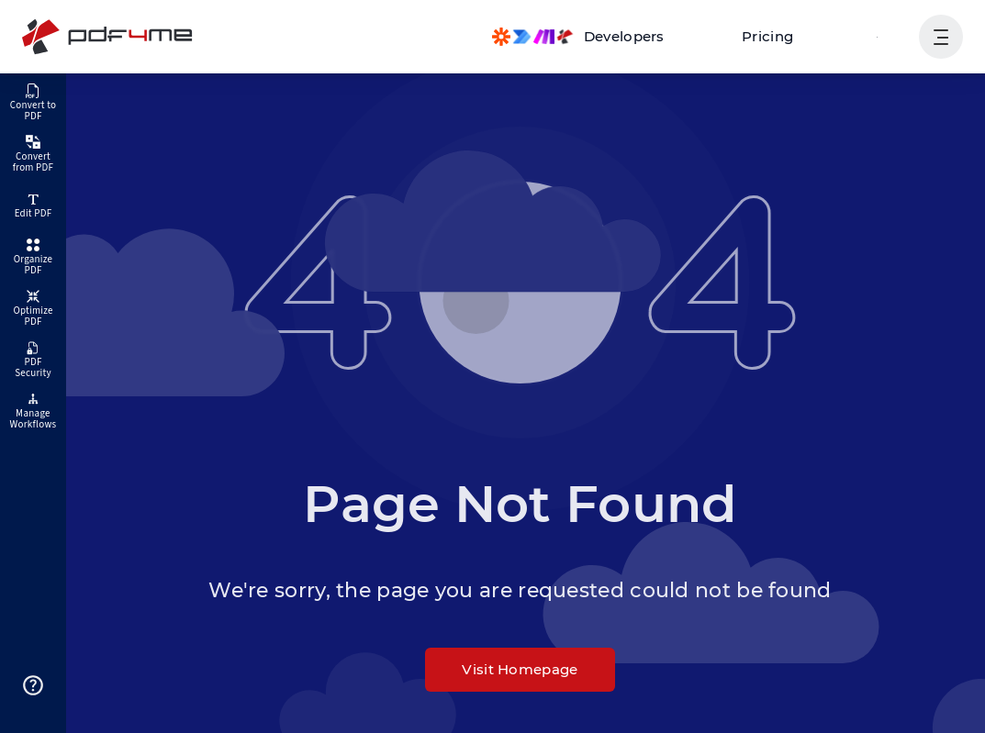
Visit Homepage (519, 669)
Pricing (767, 36)
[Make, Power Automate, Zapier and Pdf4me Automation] (578, 37)
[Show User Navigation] (941, 37)
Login (877, 36)
